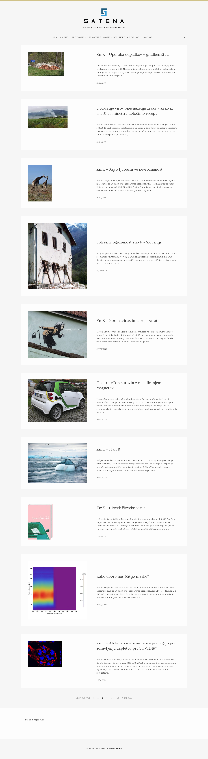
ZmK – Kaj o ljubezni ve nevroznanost (129, 169)
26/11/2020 (101, 680)
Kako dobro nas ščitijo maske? (122, 576)
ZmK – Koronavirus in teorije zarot (126, 320)
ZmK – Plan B (108, 449)
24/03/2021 (101, 271)
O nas (65, 37)
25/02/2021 (101, 349)
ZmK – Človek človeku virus (120, 508)
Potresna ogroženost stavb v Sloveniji (128, 242)
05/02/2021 (101, 420)
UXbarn (119, 748)
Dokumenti (119, 37)
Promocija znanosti (98, 37)
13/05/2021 (101, 83)
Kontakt (147, 37)
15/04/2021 (101, 142)
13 (118, 698)
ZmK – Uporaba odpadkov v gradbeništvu (132, 54)
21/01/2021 (101, 536)
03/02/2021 (101, 478)
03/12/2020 (101, 605)
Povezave (134, 37)
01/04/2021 (101, 198)
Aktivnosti (78, 37)
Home (56, 37)
